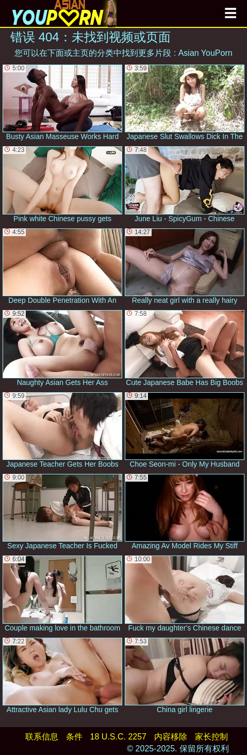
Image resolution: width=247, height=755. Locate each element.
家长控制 (211, 736)
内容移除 (170, 736)
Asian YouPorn (205, 53)
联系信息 (41, 736)
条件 (74, 736)
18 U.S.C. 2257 (118, 736)
